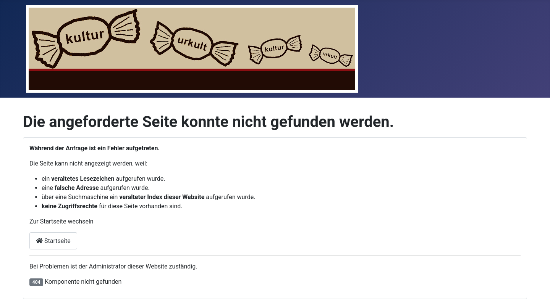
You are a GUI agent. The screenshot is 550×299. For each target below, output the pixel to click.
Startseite (53, 240)
